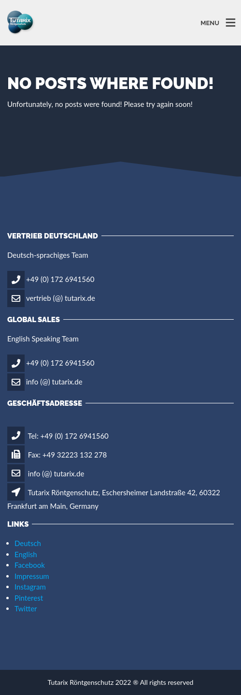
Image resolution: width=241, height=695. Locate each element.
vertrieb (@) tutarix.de (60, 297)
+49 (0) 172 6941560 (60, 278)
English (25, 554)
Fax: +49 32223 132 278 (57, 454)
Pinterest (28, 597)
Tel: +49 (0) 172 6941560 (58, 435)
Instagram (30, 586)
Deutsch (27, 543)
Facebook (29, 565)
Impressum (31, 576)
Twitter (25, 608)
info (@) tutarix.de (54, 381)
